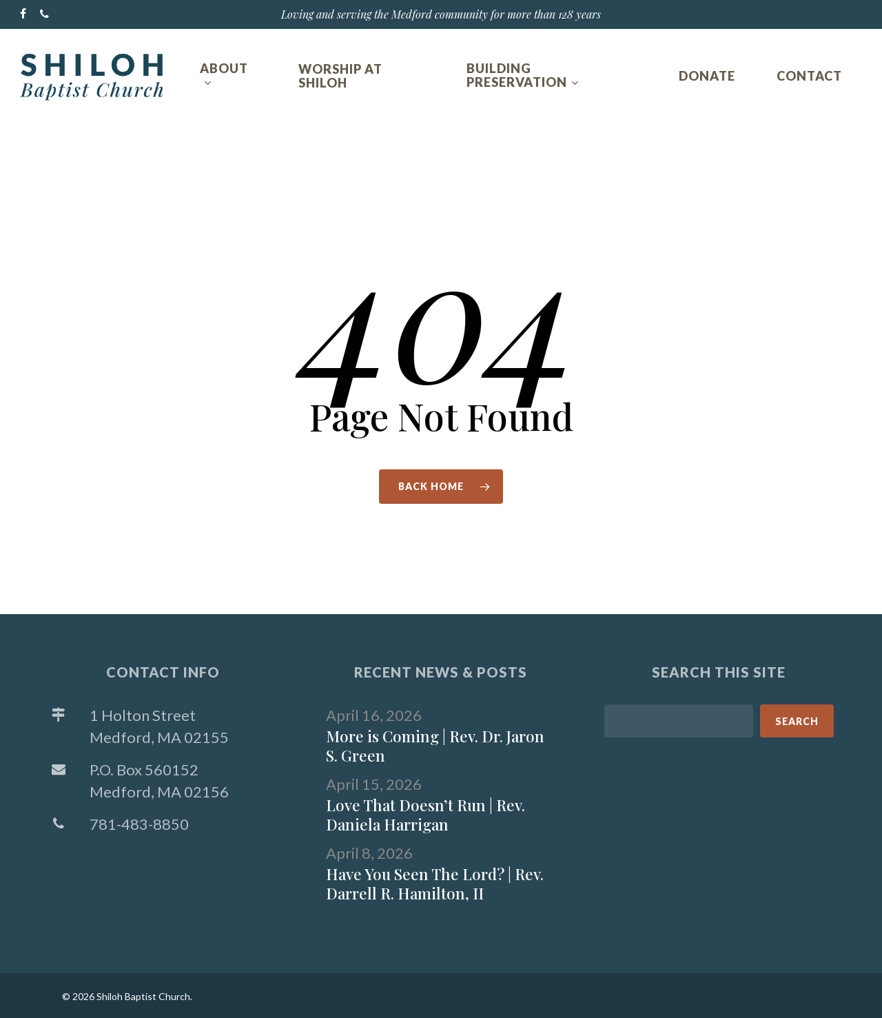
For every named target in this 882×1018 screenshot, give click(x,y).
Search (797, 721)
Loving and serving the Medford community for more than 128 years (441, 14)
